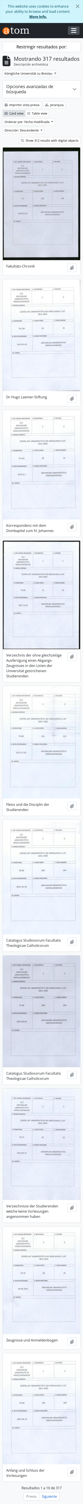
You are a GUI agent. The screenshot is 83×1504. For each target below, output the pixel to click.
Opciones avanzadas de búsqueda (29, 89)
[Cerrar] (77, 6)
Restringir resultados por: (41, 47)
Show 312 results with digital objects (49, 140)
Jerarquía (54, 105)
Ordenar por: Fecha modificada (27, 122)
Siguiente (49, 1496)
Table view (37, 113)
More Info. (38, 16)
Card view (14, 113)
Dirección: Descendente (22, 130)
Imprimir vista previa (22, 105)
